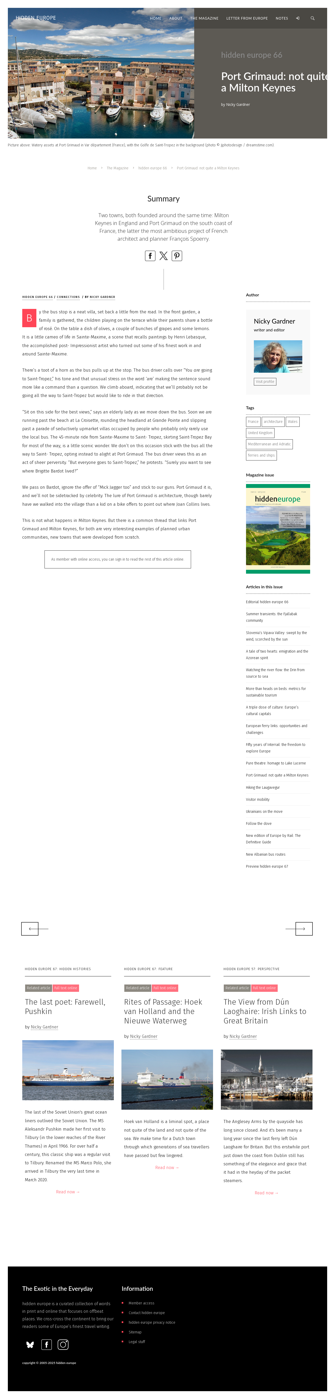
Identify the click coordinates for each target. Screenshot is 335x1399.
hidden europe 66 (152, 168)
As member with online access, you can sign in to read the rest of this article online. (117, 559)
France (253, 421)
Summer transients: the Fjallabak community (271, 617)
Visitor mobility (258, 799)
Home (92, 168)
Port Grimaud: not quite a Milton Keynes (277, 775)
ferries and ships (261, 455)
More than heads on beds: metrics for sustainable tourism (276, 692)
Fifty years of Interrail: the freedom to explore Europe (275, 747)
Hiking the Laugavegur (263, 787)
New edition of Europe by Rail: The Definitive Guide (273, 838)
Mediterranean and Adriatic (269, 444)
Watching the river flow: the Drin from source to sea (275, 673)
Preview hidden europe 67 (267, 866)
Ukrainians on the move (264, 811)
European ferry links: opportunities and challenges (276, 729)
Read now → (68, 1191)
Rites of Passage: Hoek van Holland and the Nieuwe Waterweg (163, 1011)
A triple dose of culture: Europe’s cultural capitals (272, 710)
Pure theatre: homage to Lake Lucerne (276, 763)
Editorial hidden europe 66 (267, 602)
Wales (293, 421)
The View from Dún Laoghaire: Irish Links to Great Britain (265, 1011)
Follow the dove (259, 823)
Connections (68, 297)
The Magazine (118, 168)
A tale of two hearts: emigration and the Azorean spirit (277, 654)
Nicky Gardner (102, 297)
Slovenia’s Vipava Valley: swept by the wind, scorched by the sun (276, 636)
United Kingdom (260, 433)
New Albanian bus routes (266, 854)
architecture (273, 421)
